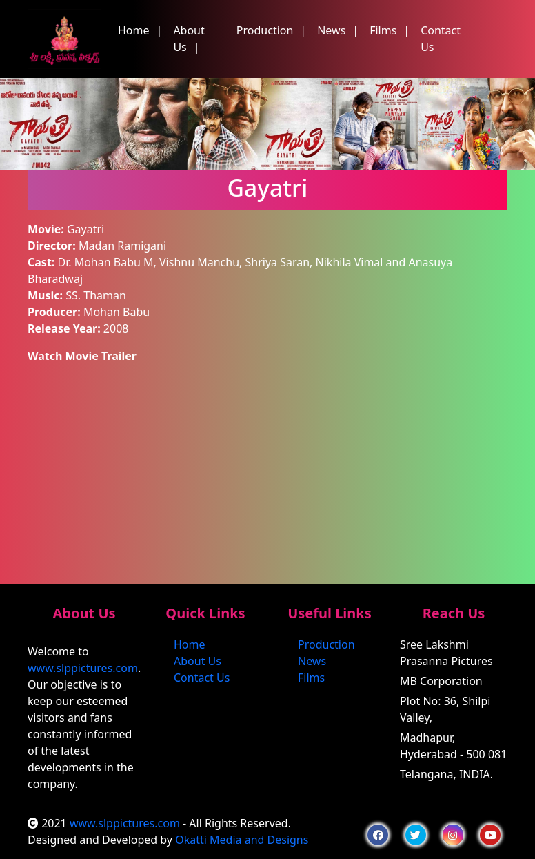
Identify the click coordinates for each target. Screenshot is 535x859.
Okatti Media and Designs (241, 839)
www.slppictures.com (83, 667)
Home (134, 30)
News (331, 30)
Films (383, 30)
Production (265, 30)
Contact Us (441, 39)
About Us (188, 39)
